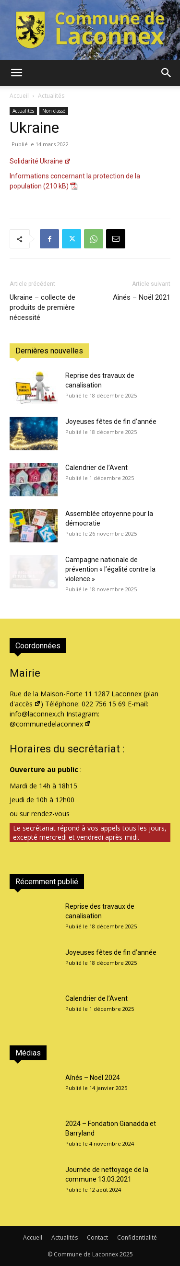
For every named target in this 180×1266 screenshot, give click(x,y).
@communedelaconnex (50, 723)
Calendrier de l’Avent (96, 467)
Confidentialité (137, 1237)
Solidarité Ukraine (40, 161)
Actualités (51, 96)
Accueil (19, 96)
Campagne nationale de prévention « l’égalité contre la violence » (110, 569)
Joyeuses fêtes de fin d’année (110, 421)
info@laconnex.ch (37, 713)
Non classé (53, 110)
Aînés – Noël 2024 (92, 1077)
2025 (126, 1254)
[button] (16, 73)
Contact (97, 1237)
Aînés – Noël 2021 (141, 297)
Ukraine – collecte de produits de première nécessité (42, 307)
